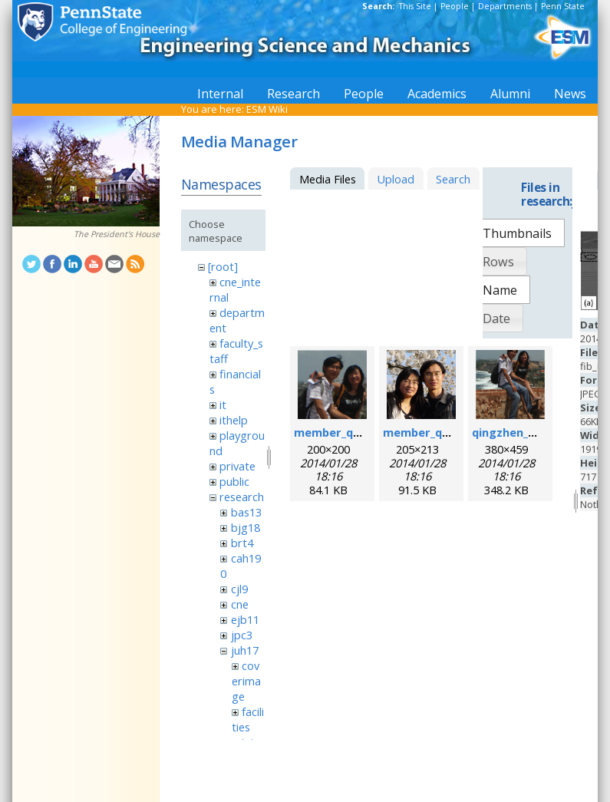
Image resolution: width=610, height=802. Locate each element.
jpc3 (241, 634)
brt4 (242, 542)
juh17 (245, 650)
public (234, 481)
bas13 (246, 512)
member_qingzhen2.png (450, 432)
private (237, 466)
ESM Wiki (267, 109)
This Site (415, 6)
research (241, 496)
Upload (395, 178)
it (222, 404)
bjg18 (245, 527)
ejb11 (245, 619)
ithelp (233, 419)
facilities (248, 719)
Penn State (563, 6)
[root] (223, 266)
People (454, 6)
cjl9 (239, 588)
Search (453, 178)
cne (240, 604)
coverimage (246, 681)
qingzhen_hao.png (523, 432)
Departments (505, 6)
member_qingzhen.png (358, 432)
